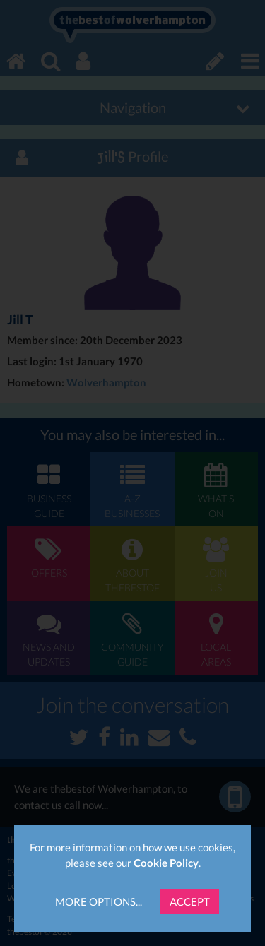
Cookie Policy (166, 862)
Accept (190, 901)
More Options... (98, 901)
